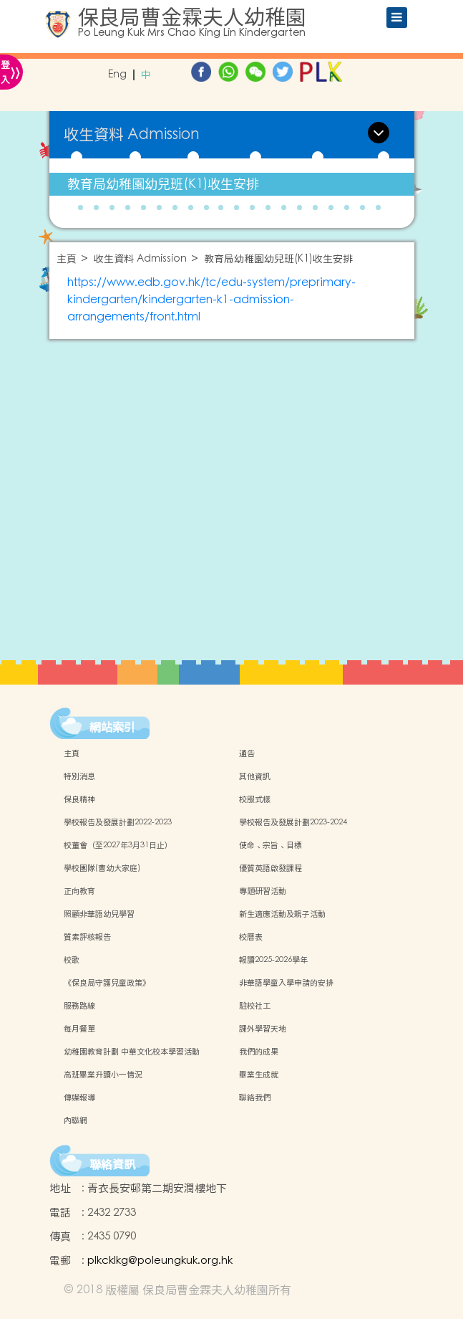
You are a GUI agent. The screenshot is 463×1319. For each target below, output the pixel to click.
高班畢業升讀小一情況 (103, 1074)
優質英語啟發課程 (270, 868)
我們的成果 (258, 1051)
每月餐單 (79, 1028)
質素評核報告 (87, 937)
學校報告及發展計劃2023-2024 (293, 822)
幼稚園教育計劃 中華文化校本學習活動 (132, 1051)
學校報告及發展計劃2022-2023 (118, 822)
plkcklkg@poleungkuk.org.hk (160, 1260)
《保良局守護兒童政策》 (107, 983)
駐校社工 (255, 1005)
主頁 (67, 259)
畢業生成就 (258, 1074)
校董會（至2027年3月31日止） (118, 845)
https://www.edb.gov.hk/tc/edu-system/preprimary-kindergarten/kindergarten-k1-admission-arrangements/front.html (211, 300)
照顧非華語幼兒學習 (99, 914)
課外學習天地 (262, 1028)
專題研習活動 (262, 891)
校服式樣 (255, 799)
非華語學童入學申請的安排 (286, 983)
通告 (247, 753)
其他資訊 (255, 776)
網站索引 (112, 727)
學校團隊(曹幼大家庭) (102, 868)
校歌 (71, 960)
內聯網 (75, 1120)
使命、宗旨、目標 (270, 845)
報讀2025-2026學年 (273, 960)
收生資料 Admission (140, 259)
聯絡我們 (255, 1097)
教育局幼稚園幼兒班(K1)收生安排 (163, 184)
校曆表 (251, 937)
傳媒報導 (79, 1097)
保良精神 (79, 799)
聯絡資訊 (112, 1164)
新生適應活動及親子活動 (282, 914)
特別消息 (79, 776)
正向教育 (79, 891)
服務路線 (79, 1005)
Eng (117, 75)
